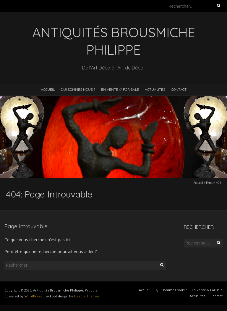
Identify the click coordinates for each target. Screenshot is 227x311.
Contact (179, 89)
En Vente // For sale (120, 89)
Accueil (48, 89)
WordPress (33, 296)
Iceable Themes (86, 296)
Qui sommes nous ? (78, 89)
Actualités (155, 89)
